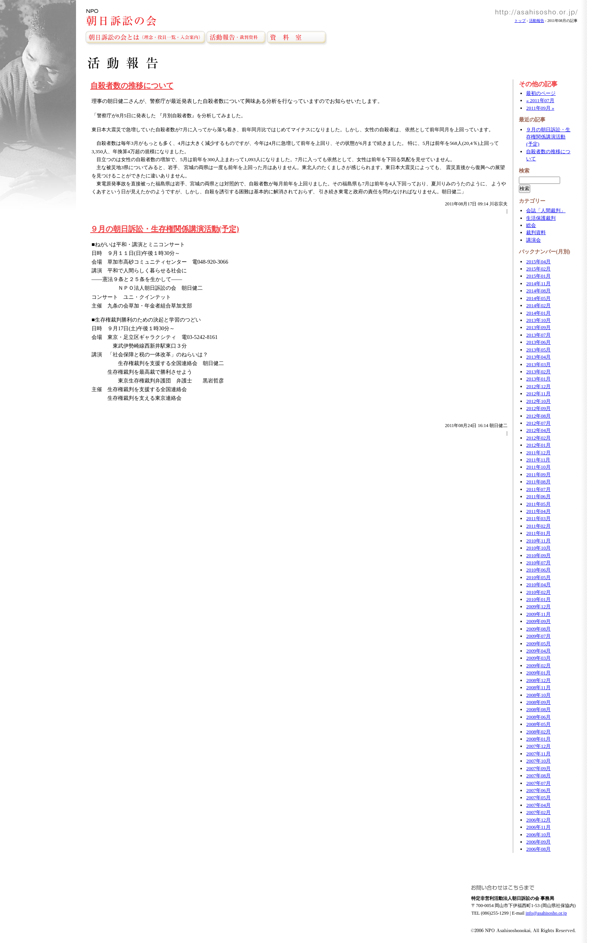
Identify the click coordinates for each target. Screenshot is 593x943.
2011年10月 (538, 467)
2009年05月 (538, 643)
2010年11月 (538, 541)
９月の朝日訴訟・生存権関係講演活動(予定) (164, 229)
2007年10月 (538, 761)
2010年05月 (538, 577)
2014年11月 (538, 283)
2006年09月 (538, 842)
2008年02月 (538, 732)
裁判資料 (536, 232)
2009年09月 (538, 621)
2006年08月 (538, 849)
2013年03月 (538, 364)
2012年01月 (538, 445)
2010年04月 (538, 584)
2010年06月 (538, 570)
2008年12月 (538, 680)
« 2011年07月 (540, 100)
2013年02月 (538, 371)
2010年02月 (538, 592)
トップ (520, 21)
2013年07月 (538, 335)
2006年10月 (538, 834)
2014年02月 (538, 305)
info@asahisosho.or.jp (546, 913)
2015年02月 (538, 269)
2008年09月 (538, 702)
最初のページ (541, 93)
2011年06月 (538, 496)
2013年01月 (538, 379)
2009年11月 (538, 614)
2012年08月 (538, 416)
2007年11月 (538, 754)
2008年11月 (538, 687)
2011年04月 (538, 511)
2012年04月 (538, 430)
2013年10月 (538, 320)
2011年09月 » (540, 108)
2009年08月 (538, 629)
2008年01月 (538, 739)
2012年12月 (538, 386)
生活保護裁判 (541, 218)
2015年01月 (538, 276)
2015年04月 (538, 261)
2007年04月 (538, 805)
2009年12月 (538, 606)
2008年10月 (538, 695)
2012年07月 (538, 423)
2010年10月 (538, 548)
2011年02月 (538, 526)
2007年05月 (538, 797)
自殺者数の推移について (132, 85)
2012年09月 (538, 408)
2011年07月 (538, 489)
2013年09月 (538, 327)
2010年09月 (538, 555)
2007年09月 (538, 768)
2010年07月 (538, 562)
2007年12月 (538, 746)
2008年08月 (538, 709)
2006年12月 (538, 820)
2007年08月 (538, 775)
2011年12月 (538, 452)
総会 (531, 225)
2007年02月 (538, 812)
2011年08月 (538, 482)
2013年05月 (538, 350)
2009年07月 (538, 636)
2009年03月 (538, 658)
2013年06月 (538, 342)
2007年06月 (538, 790)
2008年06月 (538, 717)
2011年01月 (538, 533)
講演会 (533, 240)
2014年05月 (538, 298)
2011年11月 (538, 460)
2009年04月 (538, 651)
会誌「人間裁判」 (545, 210)
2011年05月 (538, 504)
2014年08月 (538, 291)
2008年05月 (538, 724)
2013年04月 (538, 357)
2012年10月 (538, 401)
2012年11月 (538, 393)
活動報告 (536, 21)
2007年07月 (538, 783)
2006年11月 (538, 827)
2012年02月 (538, 438)
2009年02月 (538, 665)
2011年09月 (538, 474)
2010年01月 (538, 599)
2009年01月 (538, 673)
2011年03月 (538, 518)
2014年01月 (538, 313)
